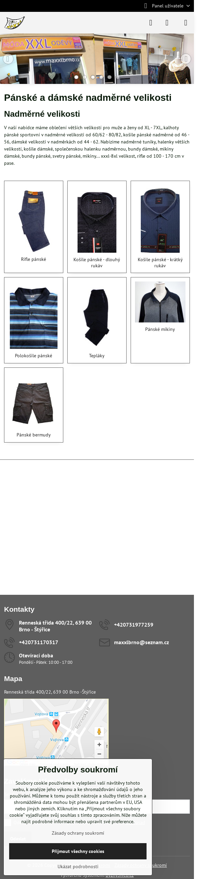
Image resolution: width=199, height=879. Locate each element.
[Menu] (186, 22)
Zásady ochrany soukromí (78, 833)
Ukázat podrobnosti (78, 866)
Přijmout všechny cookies (78, 851)
